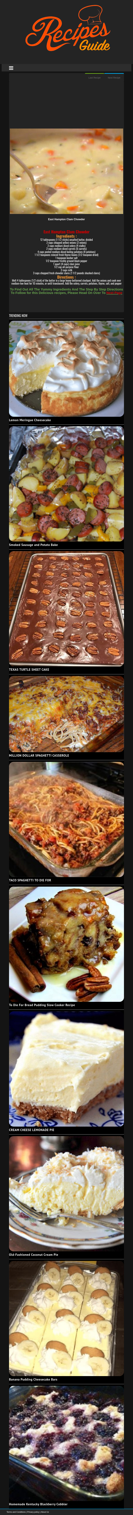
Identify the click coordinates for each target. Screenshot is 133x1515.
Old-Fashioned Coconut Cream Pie (33, 1255)
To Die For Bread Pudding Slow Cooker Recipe (42, 1005)
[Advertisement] (66, 105)
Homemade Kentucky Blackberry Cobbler (38, 1504)
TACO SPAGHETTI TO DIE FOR (30, 880)
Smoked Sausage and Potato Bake (33, 545)
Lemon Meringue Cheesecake (30, 420)
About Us (45, 1512)
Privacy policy (33, 1512)
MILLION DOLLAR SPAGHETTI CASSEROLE (39, 755)
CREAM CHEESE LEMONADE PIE (31, 1130)
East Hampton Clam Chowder (66, 219)
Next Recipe (114, 77)
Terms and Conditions (16, 1512)
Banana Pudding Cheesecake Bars (33, 1379)
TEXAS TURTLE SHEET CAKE (29, 670)
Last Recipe (95, 77)
